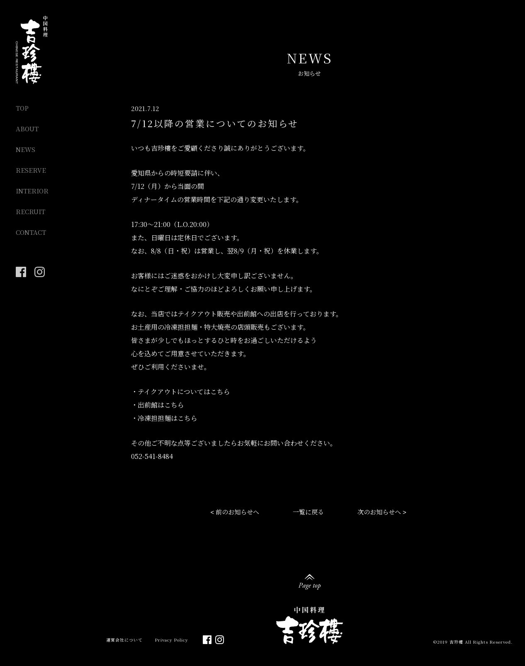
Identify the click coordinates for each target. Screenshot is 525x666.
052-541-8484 (152, 456)
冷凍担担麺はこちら (167, 418)
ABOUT (27, 128)
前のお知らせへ (237, 511)
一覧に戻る (308, 511)
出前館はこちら (161, 405)
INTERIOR (32, 191)
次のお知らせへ (379, 511)
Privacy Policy (171, 640)
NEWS (25, 149)
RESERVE (31, 170)
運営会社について (124, 640)
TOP (22, 108)
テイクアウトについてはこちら (184, 391)
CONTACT (31, 232)
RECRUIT (30, 211)
